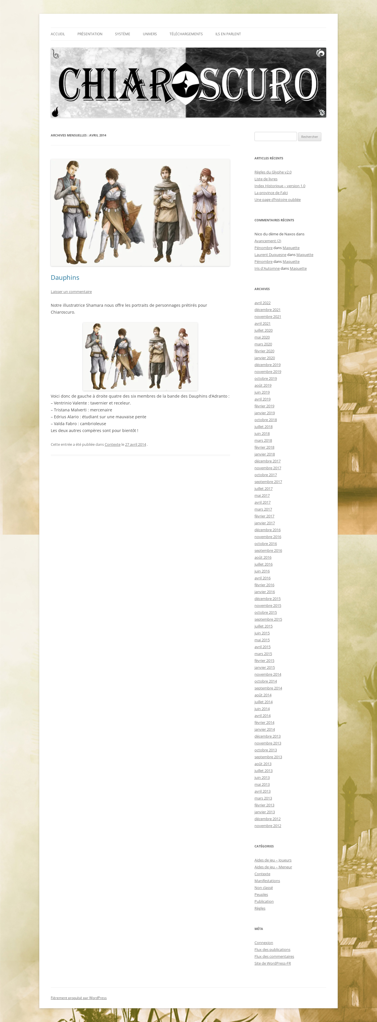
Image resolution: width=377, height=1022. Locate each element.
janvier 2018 (264, 454)
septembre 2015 (268, 619)
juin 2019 (262, 392)
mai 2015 (262, 639)
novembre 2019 (267, 371)
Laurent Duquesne (270, 254)
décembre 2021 (267, 309)
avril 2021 (262, 323)
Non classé (263, 887)
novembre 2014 (267, 674)
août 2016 (262, 557)
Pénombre (263, 247)
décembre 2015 (267, 598)
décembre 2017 (267, 461)
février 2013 (264, 805)
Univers (150, 34)
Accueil (58, 34)
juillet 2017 (263, 488)
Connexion (263, 942)
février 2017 (264, 516)
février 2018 (264, 447)
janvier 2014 (264, 729)
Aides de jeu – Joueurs (273, 860)
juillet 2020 (263, 330)
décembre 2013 (267, 736)
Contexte (113, 444)
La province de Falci (271, 192)
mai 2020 (262, 337)
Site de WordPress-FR (272, 963)
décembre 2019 (267, 364)
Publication (264, 901)
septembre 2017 (268, 481)
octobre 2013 (265, 750)
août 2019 (262, 385)
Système (122, 34)
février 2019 (264, 406)
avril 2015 (262, 646)
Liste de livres (265, 178)
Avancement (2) (267, 240)
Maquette (291, 247)
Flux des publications (272, 949)
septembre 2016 (268, 550)
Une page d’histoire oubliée (277, 199)
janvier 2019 (264, 412)
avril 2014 (262, 715)
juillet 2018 (263, 426)
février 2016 (264, 584)
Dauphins (65, 277)
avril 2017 (262, 502)
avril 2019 (262, 399)
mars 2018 (263, 440)
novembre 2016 (267, 536)
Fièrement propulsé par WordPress (79, 997)
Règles (259, 908)
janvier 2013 (264, 811)
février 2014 (264, 722)
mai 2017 (262, 495)
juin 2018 (262, 433)
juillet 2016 (263, 564)
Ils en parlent (228, 34)
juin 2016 (262, 571)
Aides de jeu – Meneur (273, 866)
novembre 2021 (267, 316)
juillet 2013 (263, 770)
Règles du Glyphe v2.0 (273, 172)
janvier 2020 (264, 357)
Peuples (261, 894)
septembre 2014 (268, 688)
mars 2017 (263, 509)
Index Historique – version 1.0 (279, 185)
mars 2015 (263, 653)
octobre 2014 (265, 681)
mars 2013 (263, 798)
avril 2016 (262, 578)
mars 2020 (263, 344)
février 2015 (264, 660)
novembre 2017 (267, 467)
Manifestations (267, 880)
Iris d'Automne (267, 268)
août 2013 (262, 763)
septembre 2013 (268, 756)
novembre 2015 (267, 605)
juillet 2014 (263, 701)
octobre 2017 (265, 474)
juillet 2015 (263, 626)
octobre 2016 (265, 543)
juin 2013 (262, 777)
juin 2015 (262, 633)
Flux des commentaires (274, 956)
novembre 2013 (267, 743)
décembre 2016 (267, 529)
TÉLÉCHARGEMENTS (186, 34)
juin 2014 (262, 708)
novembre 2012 (267, 825)
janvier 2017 (264, 522)
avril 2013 (262, 791)
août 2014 (262, 694)
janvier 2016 (264, 591)
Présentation (89, 34)
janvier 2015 (264, 667)
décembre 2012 (267, 818)
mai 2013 (262, 784)
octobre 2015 (265, 612)
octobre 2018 (265, 419)
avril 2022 (262, 302)
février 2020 (264, 350)
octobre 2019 (265, 378)
